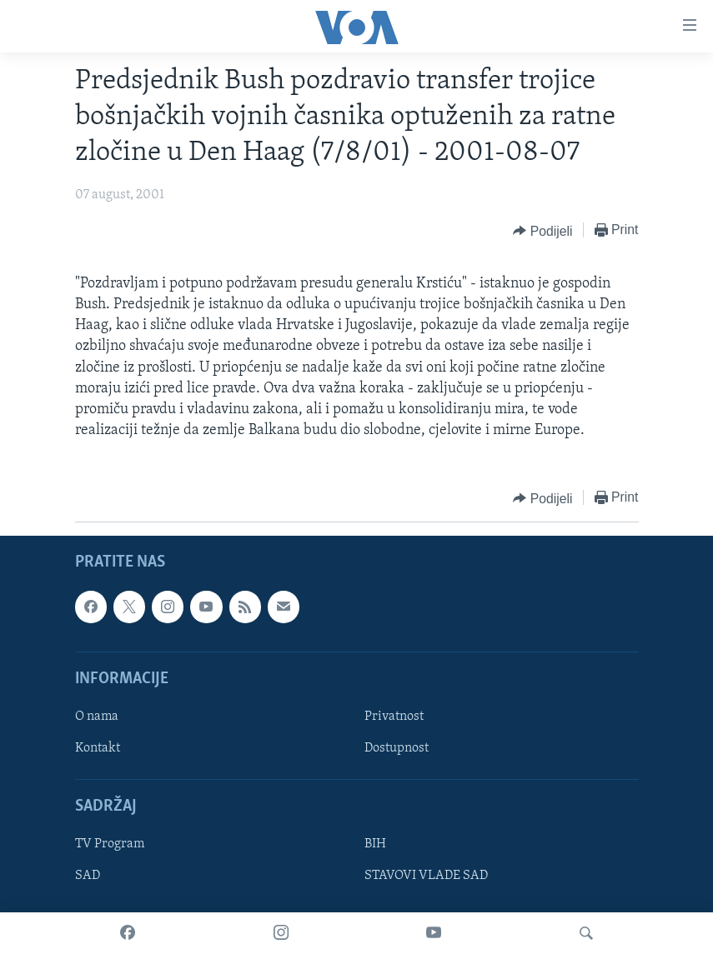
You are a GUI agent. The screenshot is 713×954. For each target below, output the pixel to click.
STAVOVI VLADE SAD (426, 876)
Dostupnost (396, 748)
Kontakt (97, 748)
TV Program (109, 845)
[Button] (542, 231)
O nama (96, 716)
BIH (375, 845)
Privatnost (394, 716)
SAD (87, 876)
